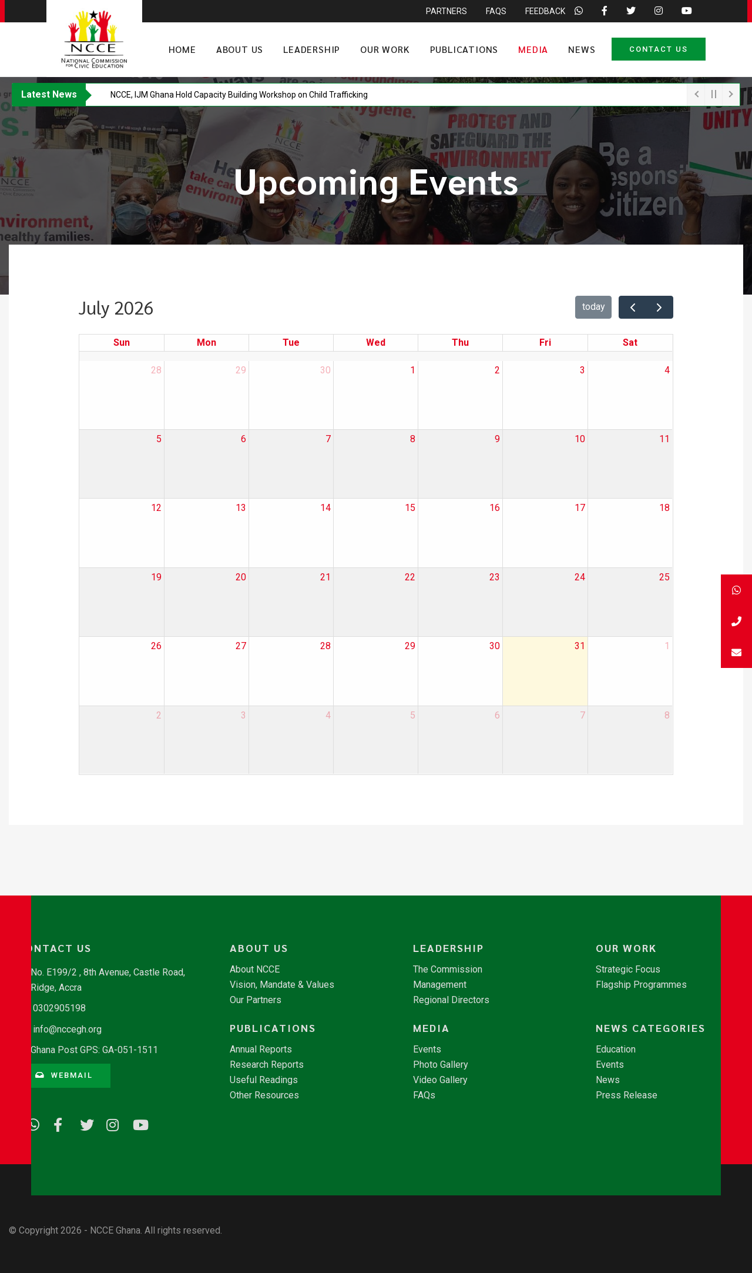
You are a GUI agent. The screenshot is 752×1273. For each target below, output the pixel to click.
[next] (659, 307)
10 (580, 439)
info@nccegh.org (67, 1029)
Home (182, 49)
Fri (545, 342)
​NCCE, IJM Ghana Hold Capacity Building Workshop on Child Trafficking (239, 94)
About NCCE (255, 969)
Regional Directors (451, 1000)
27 (241, 645)
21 (325, 577)
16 (494, 507)
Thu (460, 342)
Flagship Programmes (641, 985)
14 (325, 507)
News (581, 49)
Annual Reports (261, 1049)
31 (580, 645)
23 (494, 577)
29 (241, 370)
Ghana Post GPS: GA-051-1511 (94, 1049)
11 (664, 439)
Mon (206, 342)
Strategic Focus (628, 969)
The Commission (447, 969)
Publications (464, 49)
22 (410, 577)
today (593, 306)
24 (580, 577)
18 (664, 507)
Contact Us (658, 49)
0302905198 (59, 1008)
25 (664, 577)
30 (325, 370)
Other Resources (264, 1095)
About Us (239, 49)
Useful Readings (264, 1080)
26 (156, 645)
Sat (630, 342)
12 (156, 507)
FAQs (424, 1095)
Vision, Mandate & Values (282, 985)
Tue (291, 342)
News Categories (651, 1028)
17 (580, 507)
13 (241, 507)
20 (241, 577)
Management (439, 985)
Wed (375, 342)
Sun (121, 342)
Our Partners (255, 1000)
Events (427, 1049)
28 (156, 370)
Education (616, 1049)
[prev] (632, 307)
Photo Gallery (440, 1065)
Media (533, 49)
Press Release (626, 1095)
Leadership (311, 49)
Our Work (384, 49)
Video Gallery (440, 1080)
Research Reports (267, 1065)
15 (410, 507)
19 (156, 577)
